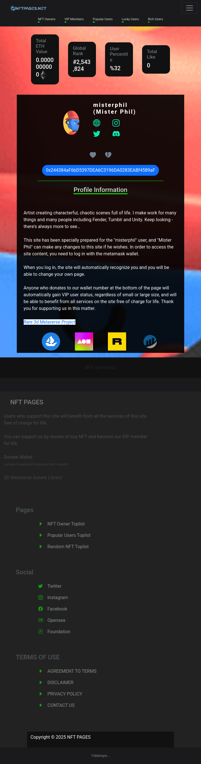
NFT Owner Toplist (71, 524)
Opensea (62, 620)
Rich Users (155, 19)
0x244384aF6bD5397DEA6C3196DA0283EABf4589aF (100, 170)
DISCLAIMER (66, 682)
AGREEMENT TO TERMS (77, 671)
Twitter (60, 586)
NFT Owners (46, 19)
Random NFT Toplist (73, 546)
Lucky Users (130, 19)
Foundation (64, 631)
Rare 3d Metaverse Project (49, 322)
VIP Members (74, 19)
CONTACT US (66, 705)
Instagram (63, 597)
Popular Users (103, 19)
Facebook (63, 609)
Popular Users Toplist (74, 535)
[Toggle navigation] (190, 8)
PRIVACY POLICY (70, 694)
